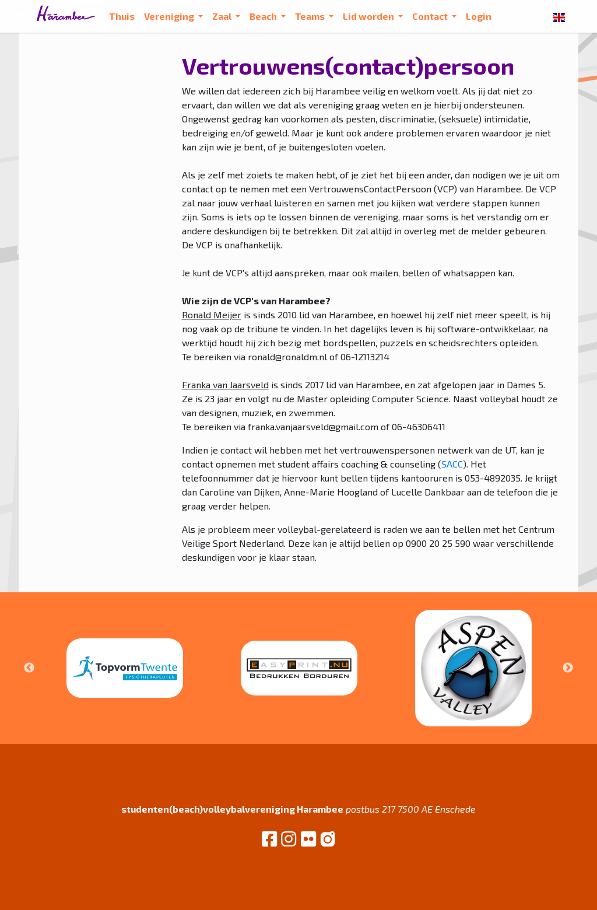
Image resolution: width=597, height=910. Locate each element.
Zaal (222, 16)
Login (478, 16)
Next (568, 668)
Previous (29, 668)
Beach (264, 16)
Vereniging (170, 16)
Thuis (122, 16)
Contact (430, 16)
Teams (310, 16)
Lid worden (369, 16)
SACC (452, 463)
